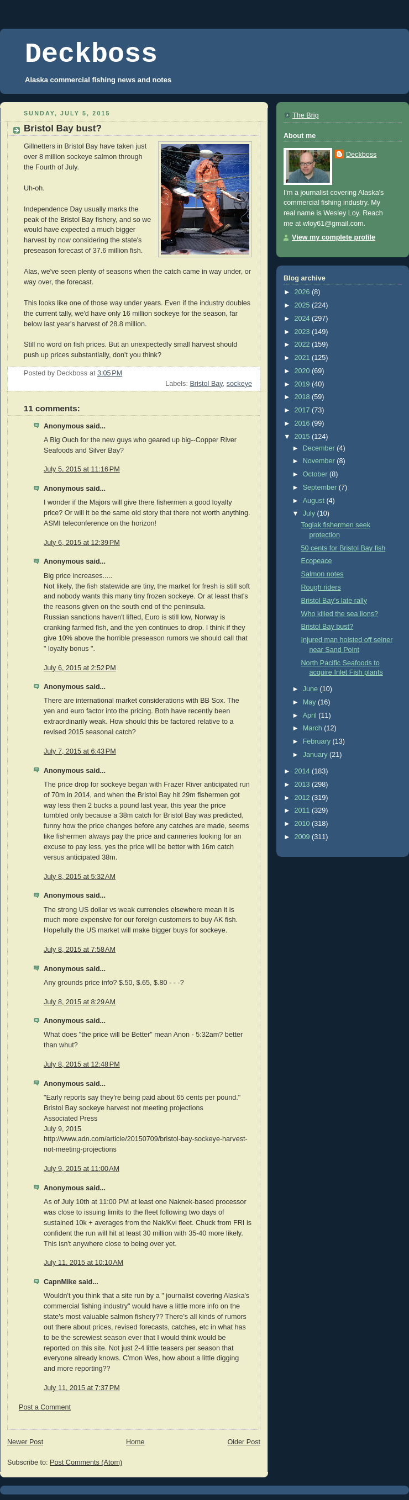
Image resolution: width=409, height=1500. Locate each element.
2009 (303, 837)
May (310, 702)
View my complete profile (333, 237)
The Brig (305, 115)
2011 (303, 810)
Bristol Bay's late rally (334, 601)
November (320, 461)
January (316, 755)
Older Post (243, 1442)
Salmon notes (322, 574)
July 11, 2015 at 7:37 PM (82, 1388)
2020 (303, 371)
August (315, 501)
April (311, 715)
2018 (303, 397)
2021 (303, 358)
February (318, 741)
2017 (303, 410)
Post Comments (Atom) (86, 1462)
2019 (303, 384)
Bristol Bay (206, 384)
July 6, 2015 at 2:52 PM (80, 668)
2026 (303, 292)
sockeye (239, 384)
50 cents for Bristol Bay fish (343, 548)
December (320, 448)
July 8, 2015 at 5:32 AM (80, 877)
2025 (303, 305)
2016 (303, 423)
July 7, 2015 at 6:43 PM (80, 751)
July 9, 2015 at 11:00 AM (81, 1169)
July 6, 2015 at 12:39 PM (82, 543)
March (313, 728)
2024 (303, 318)
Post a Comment (45, 1407)
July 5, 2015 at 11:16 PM (82, 469)
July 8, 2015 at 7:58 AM (80, 949)
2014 (303, 771)
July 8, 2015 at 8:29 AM (80, 1002)
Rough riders (321, 587)
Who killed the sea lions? (339, 614)
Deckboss (91, 54)
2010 (303, 824)
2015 (303, 437)
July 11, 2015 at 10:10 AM (83, 1262)
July (310, 513)
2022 (303, 344)
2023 (303, 332)
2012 (303, 798)
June (311, 689)
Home (135, 1442)
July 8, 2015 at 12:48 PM (82, 1064)
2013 (303, 784)
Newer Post (25, 1442)
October (316, 474)
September (321, 487)
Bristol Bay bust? (327, 626)
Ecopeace (316, 561)
